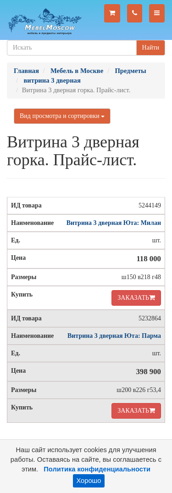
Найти (150, 47)
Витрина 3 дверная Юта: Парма (114, 335)
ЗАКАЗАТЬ (136, 297)
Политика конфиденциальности (97, 469)
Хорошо (89, 480)
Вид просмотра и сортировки (62, 115)
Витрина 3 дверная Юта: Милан (114, 222)
